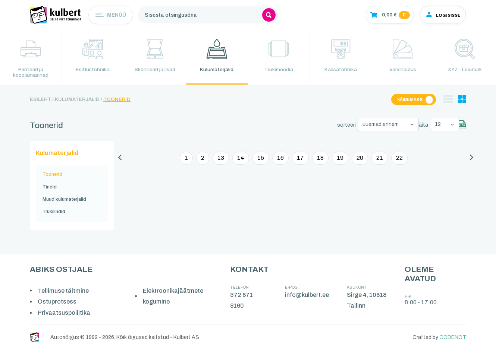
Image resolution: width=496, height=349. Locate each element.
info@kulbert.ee (307, 294)
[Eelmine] (120, 159)
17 (300, 158)
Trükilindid (54, 211)
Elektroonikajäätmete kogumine (174, 296)
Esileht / (42, 101)
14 (240, 158)
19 (340, 158)
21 (379, 158)
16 (280, 158)
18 (320, 158)
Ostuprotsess (57, 301)
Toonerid (117, 101)
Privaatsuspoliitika (64, 312)
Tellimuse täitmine (63, 290)
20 (360, 158)
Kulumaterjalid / (78, 101)
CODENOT (452, 337)
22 (399, 158)
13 (220, 158)
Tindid (50, 187)
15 (260, 158)
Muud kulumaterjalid (64, 199)
